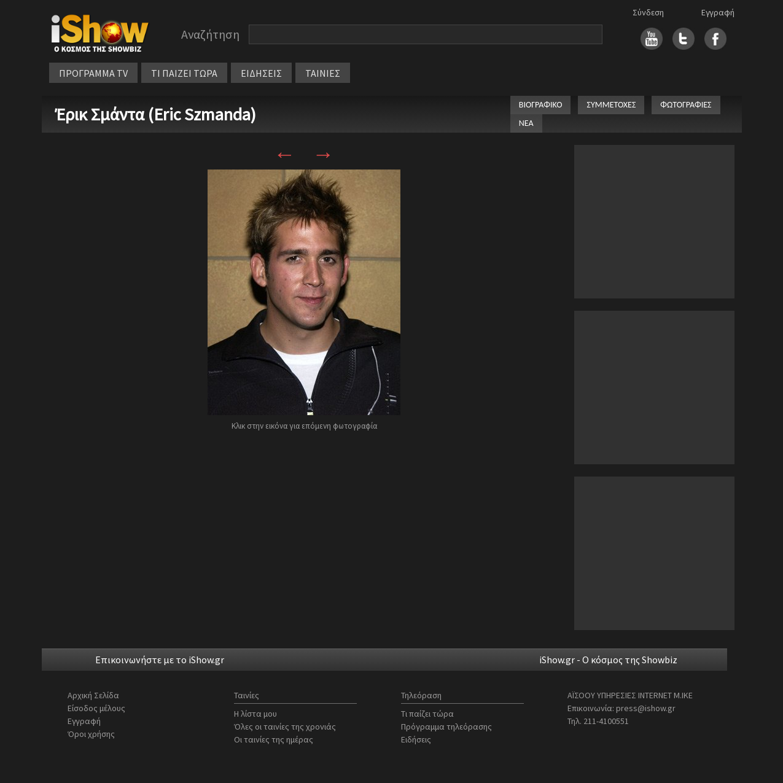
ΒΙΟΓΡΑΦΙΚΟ (541, 104)
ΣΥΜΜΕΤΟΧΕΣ (611, 104)
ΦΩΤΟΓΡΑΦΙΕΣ (685, 104)
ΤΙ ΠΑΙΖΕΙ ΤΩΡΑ (184, 73)
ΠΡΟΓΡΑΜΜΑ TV (93, 73)
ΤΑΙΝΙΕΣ (322, 73)
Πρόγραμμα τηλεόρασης (446, 726)
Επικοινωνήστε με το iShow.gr (159, 659)
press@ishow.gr (646, 708)
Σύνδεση (648, 12)
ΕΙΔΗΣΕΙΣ (261, 73)
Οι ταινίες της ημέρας (273, 739)
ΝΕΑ (526, 123)
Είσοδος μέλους (96, 708)
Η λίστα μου (255, 713)
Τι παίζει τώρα (427, 713)
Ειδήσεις (416, 739)
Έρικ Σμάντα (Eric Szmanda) (155, 114)
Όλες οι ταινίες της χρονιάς (285, 726)
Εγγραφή (717, 12)
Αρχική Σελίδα (93, 695)
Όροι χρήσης (91, 733)
